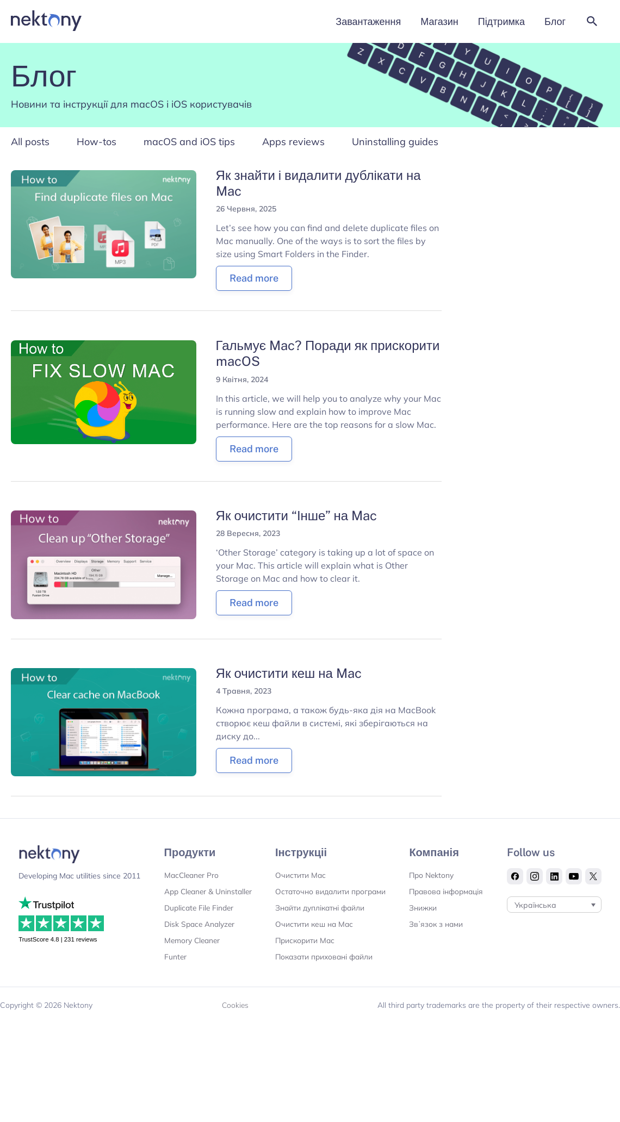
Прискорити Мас (303, 958)
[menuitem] (554, 928)
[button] (592, 22)
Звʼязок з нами (435, 942)
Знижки (422, 926)
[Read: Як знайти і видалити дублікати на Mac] (103, 225)
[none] (554, 928)
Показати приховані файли (323, 975)
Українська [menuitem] (536, 928)
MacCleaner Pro (190, 877)
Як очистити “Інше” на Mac (296, 517)
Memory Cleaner (190, 958)
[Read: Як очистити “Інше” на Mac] (103, 565)
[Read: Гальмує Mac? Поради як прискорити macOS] (103, 393)
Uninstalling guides (395, 142)
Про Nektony (431, 877)
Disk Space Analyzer (197, 942)
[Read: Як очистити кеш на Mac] (103, 722)
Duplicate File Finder (197, 926)
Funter (173, 975)
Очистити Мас (298, 877)
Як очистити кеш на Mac (289, 674)
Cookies (235, 1023)
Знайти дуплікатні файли (318, 926)
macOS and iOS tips (189, 142)
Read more (254, 279)
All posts (30, 142)
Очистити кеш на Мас (312, 942)
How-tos (96, 142)
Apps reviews (293, 142)
